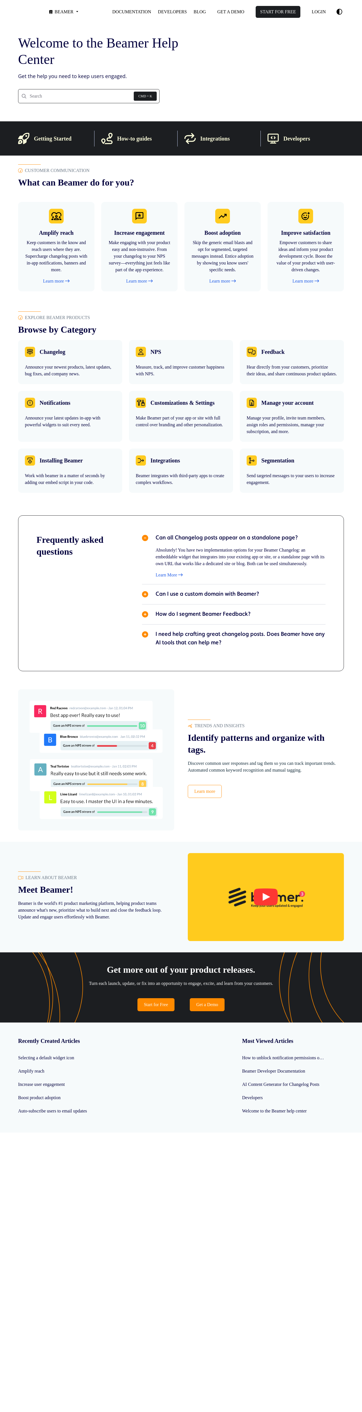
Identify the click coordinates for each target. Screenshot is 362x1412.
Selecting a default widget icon (46, 1057)
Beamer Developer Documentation (273, 1071)
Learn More (169, 574)
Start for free (278, 11)
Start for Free (156, 1004)
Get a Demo (207, 1004)
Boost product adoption (39, 1097)
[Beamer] (63, 11)
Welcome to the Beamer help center (274, 1110)
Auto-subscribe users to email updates (52, 1110)
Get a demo (230, 11)
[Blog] (200, 12)
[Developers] (172, 12)
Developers (252, 1097)
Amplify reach (31, 1071)
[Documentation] (131, 12)
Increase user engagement (41, 1084)
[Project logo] (25, 12)
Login (319, 11)
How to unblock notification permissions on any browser (285, 1057)
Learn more (204, 791)
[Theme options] (339, 11)
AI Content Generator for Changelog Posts (280, 1084)
